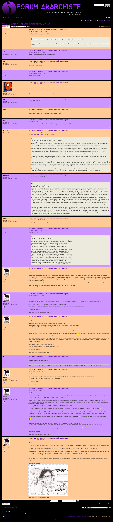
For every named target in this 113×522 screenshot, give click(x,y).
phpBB (51, 519)
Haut (109, 58)
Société (13, 17)
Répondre (6, 26)
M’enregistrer (101, 20)
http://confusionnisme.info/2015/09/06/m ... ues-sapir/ (41, 179)
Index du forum (7, 17)
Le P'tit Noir (93, 20)
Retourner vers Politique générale (10, 507)
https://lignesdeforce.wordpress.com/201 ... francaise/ (41, 34)
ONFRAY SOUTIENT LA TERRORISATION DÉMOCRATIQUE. (26, 24)
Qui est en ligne (6, 511)
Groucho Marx (34, 31)
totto (32, 121)
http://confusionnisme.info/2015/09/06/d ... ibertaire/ (41, 134)
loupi (32, 62)
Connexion (108, 20)
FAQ (83, 20)
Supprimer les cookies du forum (82, 516)
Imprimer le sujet (106, 17)
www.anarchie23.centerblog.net (93, 301)
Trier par (63, 500)
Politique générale (20, 17)
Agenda (87, 20)
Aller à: (80, 507)
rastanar (32, 83)
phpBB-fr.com (59, 520)
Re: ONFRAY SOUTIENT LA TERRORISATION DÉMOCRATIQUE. (48, 50)
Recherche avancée (106, 6)
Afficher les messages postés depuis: (45, 500)
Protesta (32, 358)
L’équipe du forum (71, 516)
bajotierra (33, 52)
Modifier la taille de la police (109, 17)
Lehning (32, 270)
